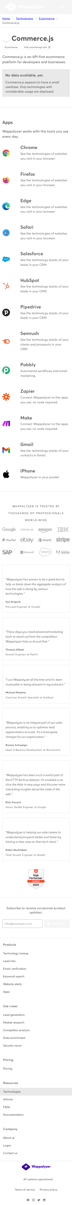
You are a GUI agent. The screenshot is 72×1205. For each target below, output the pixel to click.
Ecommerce (47, 18)
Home (6, 18)
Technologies (24, 18)
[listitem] (36, 953)
